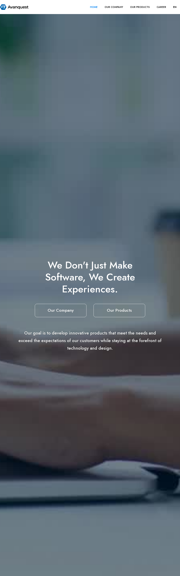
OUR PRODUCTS (140, 7)
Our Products (119, 310)
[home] (14, 7)
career (161, 7)
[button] (175, 7)
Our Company (61, 310)
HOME (94, 7)
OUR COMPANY (114, 7)
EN (174, 7)
